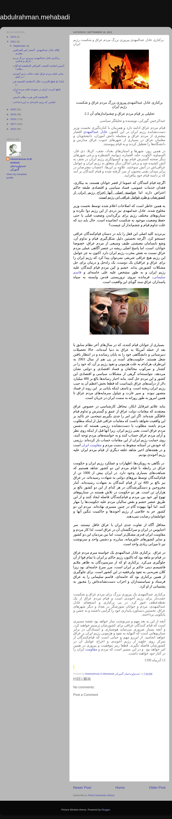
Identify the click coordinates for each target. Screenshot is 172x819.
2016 (13, 129)
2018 (13, 119)
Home (120, 787)
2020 (13, 109)
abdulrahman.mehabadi (35, 17)
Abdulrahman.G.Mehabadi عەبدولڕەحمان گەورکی (21, 164)
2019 (13, 114)
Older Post (157, 787)
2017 (13, 124)
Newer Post (82, 787)
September (19, 45)
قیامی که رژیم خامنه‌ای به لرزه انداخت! (34, 102)
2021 (13, 41)
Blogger (106, 809)
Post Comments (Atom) (101, 795)
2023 (13, 36)
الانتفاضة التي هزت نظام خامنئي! (30, 97)
